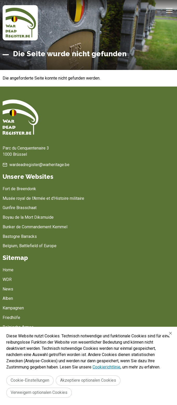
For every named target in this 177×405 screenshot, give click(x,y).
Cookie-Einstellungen (30, 380)
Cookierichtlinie (107, 367)
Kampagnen (13, 307)
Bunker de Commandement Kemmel (35, 226)
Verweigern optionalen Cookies (39, 392)
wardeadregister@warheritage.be (39, 164)
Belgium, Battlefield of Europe (29, 245)
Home (8, 269)
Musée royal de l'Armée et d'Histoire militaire (43, 198)
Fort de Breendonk (19, 188)
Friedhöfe (11, 317)
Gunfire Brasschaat (20, 207)
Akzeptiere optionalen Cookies (88, 380)
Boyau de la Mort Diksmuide (28, 217)
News (8, 289)
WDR (7, 279)
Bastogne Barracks (20, 236)
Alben (8, 298)
